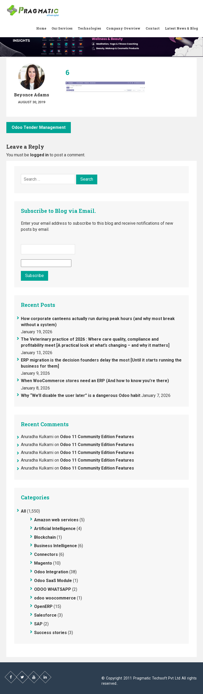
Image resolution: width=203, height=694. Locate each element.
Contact (153, 28)
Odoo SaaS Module (53, 580)
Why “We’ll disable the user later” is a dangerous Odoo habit (80, 395)
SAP (38, 623)
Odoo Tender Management (39, 127)
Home (41, 28)
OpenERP (43, 606)
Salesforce (45, 615)
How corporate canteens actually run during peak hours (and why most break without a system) (98, 321)
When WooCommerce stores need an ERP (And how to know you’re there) (95, 380)
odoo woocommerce (55, 598)
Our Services (62, 28)
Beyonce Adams (31, 94)
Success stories (50, 632)
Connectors (46, 554)
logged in (39, 154)
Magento (43, 563)
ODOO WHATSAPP (52, 589)
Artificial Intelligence (55, 528)
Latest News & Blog (181, 28)
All (23, 511)
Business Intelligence (55, 545)
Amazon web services (56, 519)
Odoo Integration (51, 571)
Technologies (89, 28)
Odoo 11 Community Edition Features (97, 436)
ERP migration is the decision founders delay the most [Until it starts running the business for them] (101, 363)
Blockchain (45, 537)
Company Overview (123, 28)
